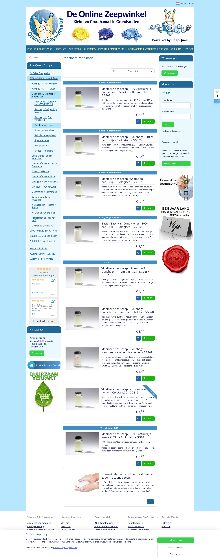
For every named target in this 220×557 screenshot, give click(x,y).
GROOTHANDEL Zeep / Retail (43, 230)
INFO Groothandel (103, 522)
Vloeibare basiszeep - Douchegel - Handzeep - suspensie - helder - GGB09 (126, 350)
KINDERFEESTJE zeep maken (43, 235)
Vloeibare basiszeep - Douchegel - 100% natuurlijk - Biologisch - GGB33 (127, 138)
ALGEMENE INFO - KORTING (42, 253)
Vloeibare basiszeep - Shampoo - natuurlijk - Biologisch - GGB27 (122, 180)
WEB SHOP (31, 49)
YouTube (166, 526)
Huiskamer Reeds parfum (44, 212)
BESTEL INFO (61, 49)
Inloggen (168, 124)
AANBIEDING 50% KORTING (45, 83)
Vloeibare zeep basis (45, 125)
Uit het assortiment (44, 150)
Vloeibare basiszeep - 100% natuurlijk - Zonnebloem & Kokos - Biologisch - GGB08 (126, 92)
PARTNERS (163, 49)
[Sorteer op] (132, 71)
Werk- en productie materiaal (41, 198)
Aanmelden (37, 353)
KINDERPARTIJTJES (134, 49)
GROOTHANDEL (46, 49)
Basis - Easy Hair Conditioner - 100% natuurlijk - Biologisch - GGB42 (124, 225)
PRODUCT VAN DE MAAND (95, 49)
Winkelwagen (169, 73)
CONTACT (188, 49)
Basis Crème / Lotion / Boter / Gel (42, 157)
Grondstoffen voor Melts (43, 176)
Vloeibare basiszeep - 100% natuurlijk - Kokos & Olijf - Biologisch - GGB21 (126, 435)
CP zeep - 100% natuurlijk (44, 186)
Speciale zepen (42, 140)
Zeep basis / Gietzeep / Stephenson (43, 95)
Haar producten (42, 145)
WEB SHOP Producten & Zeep (44, 78)
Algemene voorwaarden (39, 522)
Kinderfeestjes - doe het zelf (43, 219)
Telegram (166, 522)
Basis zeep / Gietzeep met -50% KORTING (45, 103)
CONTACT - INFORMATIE (41, 258)
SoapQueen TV (135, 522)
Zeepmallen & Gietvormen (44, 191)
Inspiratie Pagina (136, 526)
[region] (90, 546)
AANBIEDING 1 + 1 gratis (43, 88)
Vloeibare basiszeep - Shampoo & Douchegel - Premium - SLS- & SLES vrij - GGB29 (127, 272)
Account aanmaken (172, 163)
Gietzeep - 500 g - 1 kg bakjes (46, 111)
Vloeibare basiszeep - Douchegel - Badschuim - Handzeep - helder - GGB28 (127, 310)
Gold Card (66, 526)
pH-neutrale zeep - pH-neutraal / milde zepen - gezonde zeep (126, 476)
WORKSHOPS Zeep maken (42, 241)
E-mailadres (167, 100)
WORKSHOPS (150, 49)
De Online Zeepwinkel (40, 73)
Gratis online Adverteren (106, 526)
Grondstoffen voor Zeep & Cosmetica (44, 165)
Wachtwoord (168, 111)
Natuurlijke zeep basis (45, 130)
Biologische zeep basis (45, 135)
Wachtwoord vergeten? (172, 131)
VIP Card (65, 522)
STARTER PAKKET (117, 49)
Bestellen (148, 121)
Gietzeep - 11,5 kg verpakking (43, 119)
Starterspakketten (40, 171)
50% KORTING (75, 49)
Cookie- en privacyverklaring (65, 550)
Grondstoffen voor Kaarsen (45, 181)
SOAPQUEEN (176, 49)
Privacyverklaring (35, 526)
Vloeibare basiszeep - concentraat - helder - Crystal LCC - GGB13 (124, 391)
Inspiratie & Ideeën (39, 248)
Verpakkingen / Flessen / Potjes (44, 206)
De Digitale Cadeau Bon (43, 225)
